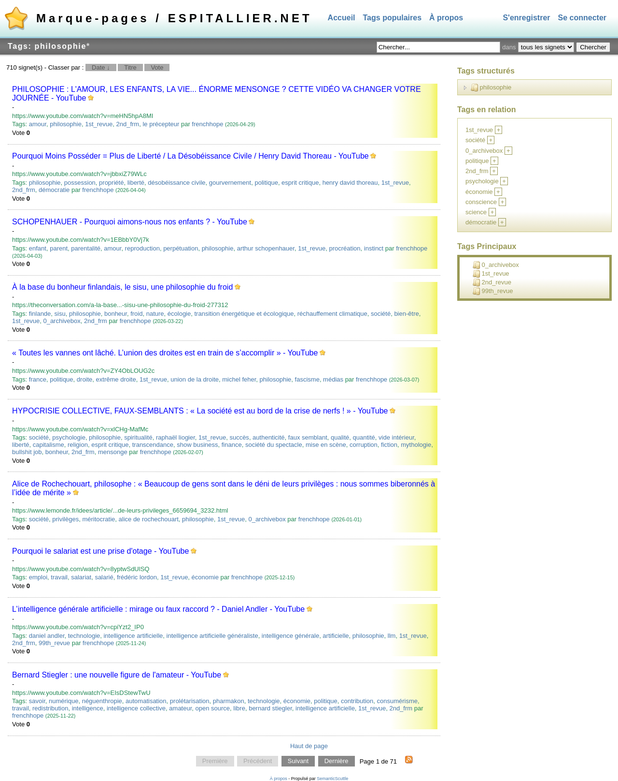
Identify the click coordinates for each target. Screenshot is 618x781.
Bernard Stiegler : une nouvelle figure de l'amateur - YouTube (116, 675)
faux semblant (307, 437)
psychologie (68, 437)
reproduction (142, 248)
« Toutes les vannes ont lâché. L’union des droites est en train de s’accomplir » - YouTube (165, 353)
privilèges (65, 519)
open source (213, 708)
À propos (446, 18)
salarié (104, 577)
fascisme (307, 379)
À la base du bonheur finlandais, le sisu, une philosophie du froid (122, 287)
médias (333, 379)
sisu (60, 313)
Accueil (341, 18)
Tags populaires (392, 18)
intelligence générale (290, 635)
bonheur (115, 313)
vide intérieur (396, 437)
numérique (63, 701)
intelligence (87, 708)
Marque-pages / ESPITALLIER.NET (174, 18)
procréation (344, 248)
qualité (340, 437)
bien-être (406, 313)
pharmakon (228, 701)
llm (392, 635)
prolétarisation (190, 701)
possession (80, 182)
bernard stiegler (270, 708)
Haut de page (309, 746)
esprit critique (300, 182)
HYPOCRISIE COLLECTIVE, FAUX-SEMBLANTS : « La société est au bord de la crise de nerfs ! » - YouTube (200, 411)
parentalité (85, 248)
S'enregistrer (526, 18)
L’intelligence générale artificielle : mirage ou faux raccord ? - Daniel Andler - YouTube (158, 609)
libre (239, 708)
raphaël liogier (175, 437)
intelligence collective (136, 708)
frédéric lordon (137, 577)
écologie (179, 313)
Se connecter (582, 18)
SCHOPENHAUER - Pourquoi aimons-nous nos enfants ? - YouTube (129, 222)
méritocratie (98, 519)
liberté (135, 182)
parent (59, 248)
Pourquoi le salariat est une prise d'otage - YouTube (100, 551)
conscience (481, 202)
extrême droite (116, 379)
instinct (373, 248)
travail (59, 577)
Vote (157, 67)
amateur (180, 708)
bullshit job (27, 452)
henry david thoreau (350, 182)
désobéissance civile (176, 182)
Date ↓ (101, 67)
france (37, 379)
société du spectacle (273, 444)
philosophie (66, 124)
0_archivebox (61, 320)
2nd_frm (128, 124)
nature (155, 313)
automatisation (146, 701)
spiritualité (138, 437)
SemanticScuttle (332, 778)
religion (78, 444)
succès (239, 437)
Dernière (336, 761)
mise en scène (326, 444)
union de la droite (194, 379)
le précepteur (160, 124)
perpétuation (180, 248)
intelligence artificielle (133, 635)
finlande (40, 313)
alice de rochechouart (149, 519)
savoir (37, 701)
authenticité (269, 437)
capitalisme (48, 444)
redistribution (50, 708)
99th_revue (54, 643)
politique (266, 182)
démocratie (54, 189)
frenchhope (207, 124)
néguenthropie (102, 701)
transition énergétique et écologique (244, 313)
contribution (357, 701)
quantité (364, 437)
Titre (130, 67)
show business (197, 444)
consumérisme (397, 701)
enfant (37, 248)
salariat (81, 577)
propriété (111, 182)
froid (136, 313)
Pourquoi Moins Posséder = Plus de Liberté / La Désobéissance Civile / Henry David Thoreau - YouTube (190, 156)
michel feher (239, 379)
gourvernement (230, 182)
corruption (364, 444)
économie (205, 577)
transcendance (152, 444)
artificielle (336, 635)
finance (232, 444)
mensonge (112, 452)
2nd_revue (492, 282)
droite (85, 379)
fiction (389, 444)
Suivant (298, 761)
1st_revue (98, 124)
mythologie (416, 444)
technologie (84, 635)
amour (37, 124)
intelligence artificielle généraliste (212, 635)
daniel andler (47, 635)
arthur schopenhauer (266, 248)
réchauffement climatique (332, 313)
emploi (38, 577)
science (476, 212)
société (381, 313)
